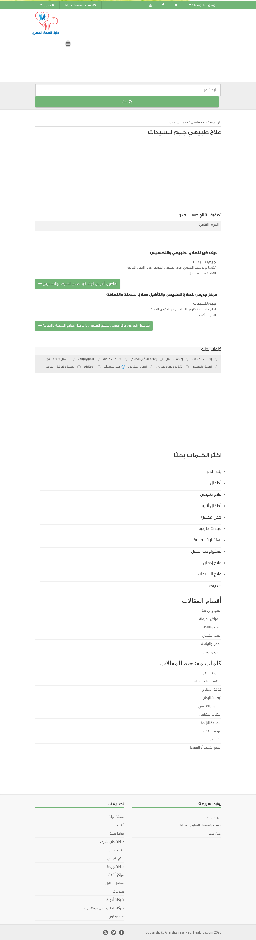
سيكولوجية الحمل (206, 551)
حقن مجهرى (210, 517)
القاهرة (203, 225)
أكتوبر (201, 315)
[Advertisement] (130, 175)
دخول (47, 5)
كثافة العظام (211, 689)
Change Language (202, 5)
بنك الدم (214, 471)
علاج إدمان (212, 562)
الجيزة (215, 225)
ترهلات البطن (212, 697)
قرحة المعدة (212, 730)
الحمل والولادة (211, 643)
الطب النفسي (211, 635)
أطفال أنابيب (210, 505)
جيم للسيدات (178, 122)
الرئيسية (215, 122)
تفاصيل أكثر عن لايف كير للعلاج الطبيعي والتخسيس (77, 284)
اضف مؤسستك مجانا (80, 5)
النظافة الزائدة (211, 722)
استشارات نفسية (207, 540)
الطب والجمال (211, 652)
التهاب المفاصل (210, 714)
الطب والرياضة (211, 610)
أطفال (215, 483)
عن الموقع (214, 816)
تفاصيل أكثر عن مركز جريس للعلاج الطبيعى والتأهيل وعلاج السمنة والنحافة (94, 325)
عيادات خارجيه (209, 528)
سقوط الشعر (212, 673)
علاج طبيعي (199, 122)
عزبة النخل (196, 273)
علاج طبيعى (210, 494)
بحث (127, 101)
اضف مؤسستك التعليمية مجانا (200, 825)
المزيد (50, 366)
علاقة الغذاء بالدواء (207, 681)
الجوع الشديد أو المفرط (205, 747)
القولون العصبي (209, 706)
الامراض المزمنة (210, 618)
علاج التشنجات (209, 574)
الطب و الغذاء (212, 627)
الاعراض (215, 739)
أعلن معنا (214, 833)
